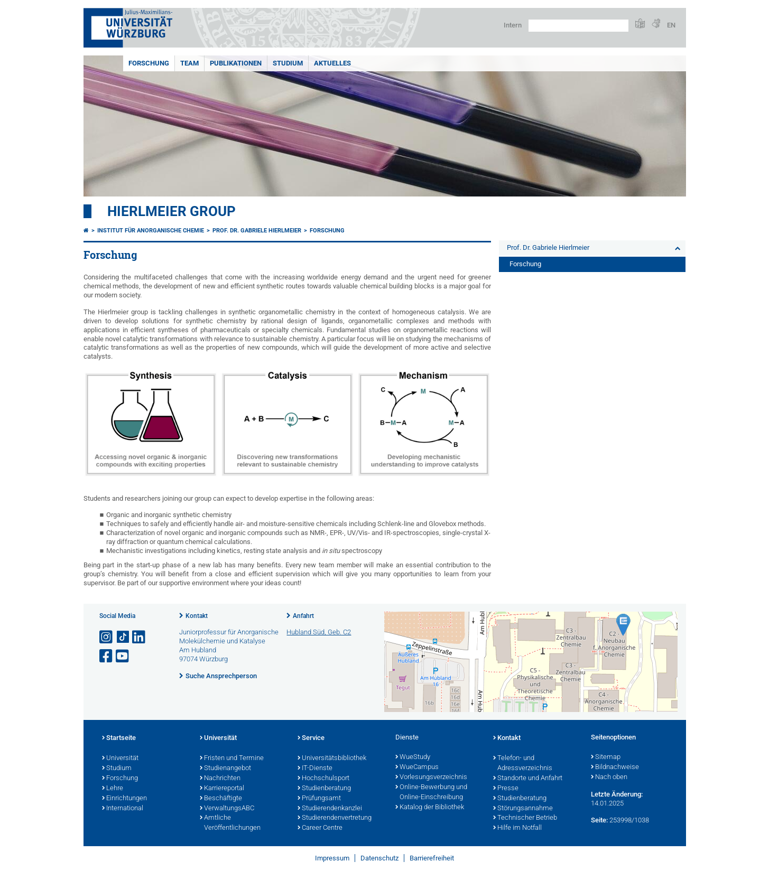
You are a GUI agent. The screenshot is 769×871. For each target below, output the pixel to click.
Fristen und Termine (232, 758)
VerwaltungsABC (227, 808)
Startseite (119, 738)
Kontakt (197, 616)
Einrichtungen (124, 798)
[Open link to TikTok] (123, 637)
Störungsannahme (523, 808)
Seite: (599, 820)
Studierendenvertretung (335, 818)
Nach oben (609, 777)
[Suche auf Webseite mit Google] (578, 26)
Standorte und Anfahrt (527, 778)
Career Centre (320, 828)
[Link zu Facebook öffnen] (106, 656)
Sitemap (605, 757)
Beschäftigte (221, 798)
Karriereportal (222, 788)
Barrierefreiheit (432, 858)
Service (311, 738)
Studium (288, 63)
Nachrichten (220, 778)
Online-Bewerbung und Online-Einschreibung (431, 792)
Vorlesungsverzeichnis (431, 777)
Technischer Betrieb (525, 818)
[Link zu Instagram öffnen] (106, 637)
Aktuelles (332, 63)
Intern (513, 25)
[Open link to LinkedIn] (139, 637)
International (122, 808)
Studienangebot (225, 768)
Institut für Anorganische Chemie (150, 230)
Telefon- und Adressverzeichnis (522, 763)
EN (671, 25)
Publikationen (236, 63)
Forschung (148, 63)
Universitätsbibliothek (332, 758)
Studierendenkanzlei (330, 808)
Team (189, 63)
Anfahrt (303, 616)
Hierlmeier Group (171, 211)
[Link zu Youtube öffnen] (123, 656)
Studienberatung (324, 788)
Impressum (332, 858)
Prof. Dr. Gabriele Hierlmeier (256, 230)
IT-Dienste (315, 768)
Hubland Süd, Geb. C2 (318, 632)
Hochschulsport (323, 778)
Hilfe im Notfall (517, 828)
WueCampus (417, 767)
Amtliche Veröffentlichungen (230, 823)
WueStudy (412, 757)
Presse (505, 788)
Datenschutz (379, 858)
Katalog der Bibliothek (429, 807)
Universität (120, 758)
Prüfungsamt (319, 798)
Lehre (112, 788)
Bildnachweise (615, 767)
